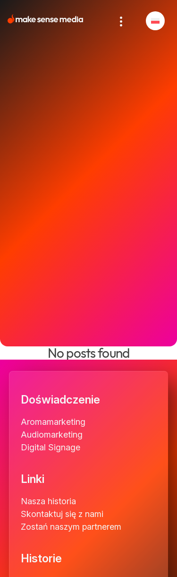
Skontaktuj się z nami (62, 514)
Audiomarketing (52, 434)
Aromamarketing (53, 422)
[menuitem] (155, 20)
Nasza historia (48, 501)
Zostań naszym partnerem (71, 527)
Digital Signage (50, 447)
